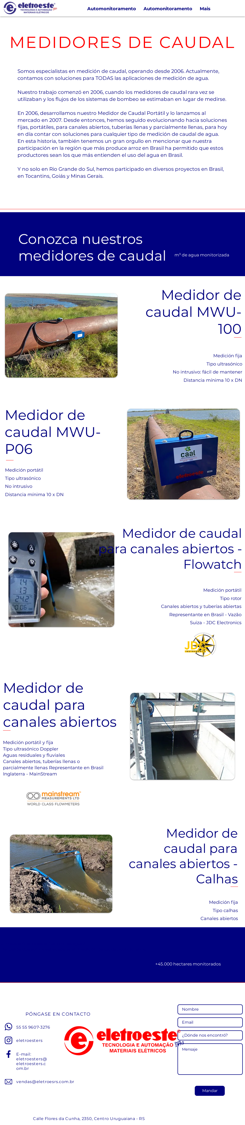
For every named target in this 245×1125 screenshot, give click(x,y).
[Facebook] (8, 1054)
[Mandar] (210, 1091)
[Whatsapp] (8, 1026)
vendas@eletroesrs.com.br (45, 1081)
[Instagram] (8, 1040)
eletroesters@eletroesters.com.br (31, 1064)
